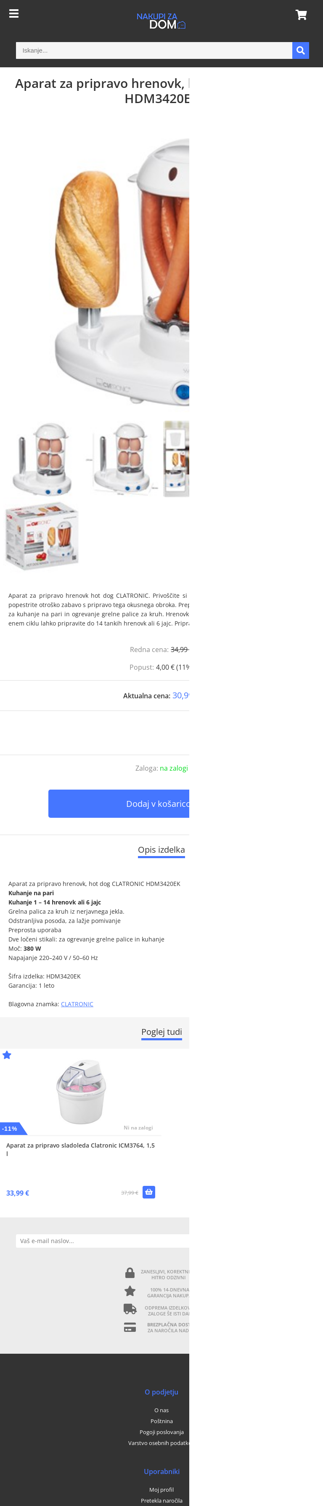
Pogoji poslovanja (162, 1432)
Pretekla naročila (162, 1500)
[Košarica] (298, 14)
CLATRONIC (77, 1004)
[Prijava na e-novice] (300, 1241)
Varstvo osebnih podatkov (161, 1443)
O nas (161, 1410)
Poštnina (162, 1421)
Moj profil (161, 1489)
